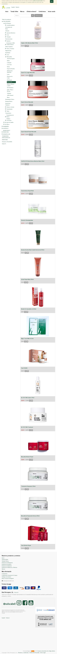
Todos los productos (6, 19)
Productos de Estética (6, 564)
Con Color (9, 64)
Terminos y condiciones (23, 652)
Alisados (7, 30)
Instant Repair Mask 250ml (27, 279)
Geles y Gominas (10, 48)
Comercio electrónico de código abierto (46, 651)
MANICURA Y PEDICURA (6, 131)
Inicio (3, 558)
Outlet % (4, 143)
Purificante (9, 80)
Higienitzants (8, 50)
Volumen (9, 93)
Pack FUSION (24, 368)
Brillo (8, 60)
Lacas (7, 54)
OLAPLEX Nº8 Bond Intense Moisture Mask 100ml (32, 161)
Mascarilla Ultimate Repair (27, 457)
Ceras (7, 34)
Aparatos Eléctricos (10, 32)
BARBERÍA (6, 126)
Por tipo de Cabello (9, 122)
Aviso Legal (43, 652)
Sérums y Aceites (10, 107)
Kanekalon (7, 52)
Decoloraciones (8, 39)
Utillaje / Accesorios (8, 119)
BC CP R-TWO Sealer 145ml (27, 397)
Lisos (8, 74)
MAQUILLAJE (6, 134)
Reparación (9, 82)
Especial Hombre (11, 68)
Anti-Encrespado (11, 58)
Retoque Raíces (8, 101)
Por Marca (7, 124)
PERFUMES (5, 139)
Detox (8, 66)
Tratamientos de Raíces (10, 116)
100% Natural (10, 95)
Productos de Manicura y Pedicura (9, 567)
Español (13, 7)
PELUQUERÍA (6, 21)
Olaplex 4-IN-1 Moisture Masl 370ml (29, 43)
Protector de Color (9, 77)
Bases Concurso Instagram (8, 578)
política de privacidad (38, 0)
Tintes (7, 111)
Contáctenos (4, 573)
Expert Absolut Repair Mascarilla (28, 131)
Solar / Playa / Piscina (10, 90)
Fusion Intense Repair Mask (27, 191)
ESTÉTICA (5, 128)
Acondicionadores (10, 25)
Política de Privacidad (34, 652)
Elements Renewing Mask (27, 220)
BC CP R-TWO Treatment (27, 427)
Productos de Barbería (7, 565)
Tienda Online (5, 559)
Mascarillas (9, 56)
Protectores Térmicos (7, 104)
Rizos (8, 97)
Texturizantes (9, 109)
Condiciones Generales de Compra (9, 575)
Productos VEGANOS (7, 141)
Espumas (8, 41)
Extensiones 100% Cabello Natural (10, 43)
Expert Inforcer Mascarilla (27, 102)
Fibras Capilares (9, 46)
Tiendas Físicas (5, 561)
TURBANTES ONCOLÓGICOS (6, 137)
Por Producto (8, 23)
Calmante (9, 62)
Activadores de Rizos (8, 28)
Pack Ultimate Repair (26, 545)
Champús (8, 36)
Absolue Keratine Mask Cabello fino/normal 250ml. (32, 250)
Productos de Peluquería (7, 562)
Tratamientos (8, 113)
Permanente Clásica (9, 99)
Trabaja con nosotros (6, 576)
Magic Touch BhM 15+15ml (27, 338)
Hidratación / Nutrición (10, 71)
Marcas (3, 569)
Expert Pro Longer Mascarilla (28, 72)
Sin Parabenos (10, 87)
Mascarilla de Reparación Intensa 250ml (30, 516)
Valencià (17, 7)
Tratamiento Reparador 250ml (28, 486)
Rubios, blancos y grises (10, 84)
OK (52, 1)
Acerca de (16, 592)
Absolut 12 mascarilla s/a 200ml (28, 309)
